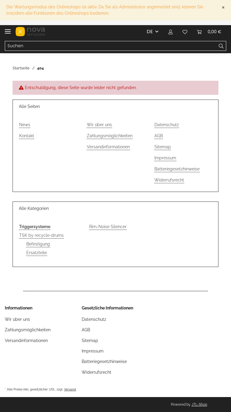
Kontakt (26, 135)
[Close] (223, 7)
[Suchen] (111, 46)
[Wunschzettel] (185, 32)
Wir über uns (99, 124)
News (24, 124)
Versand (70, 389)
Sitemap (162, 146)
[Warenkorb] (209, 32)
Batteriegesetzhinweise (177, 169)
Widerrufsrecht (169, 180)
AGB (158, 135)
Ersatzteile (36, 252)
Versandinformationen (108, 146)
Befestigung (38, 244)
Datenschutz (166, 124)
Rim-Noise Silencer (108, 226)
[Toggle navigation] (8, 29)
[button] (170, 32)
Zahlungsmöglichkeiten (110, 135)
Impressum (165, 157)
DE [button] (150, 31)
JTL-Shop (199, 404)
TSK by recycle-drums (41, 235)
